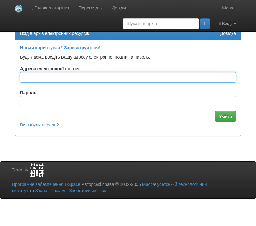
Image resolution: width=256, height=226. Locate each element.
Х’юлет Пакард (50, 190)
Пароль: (29, 92)
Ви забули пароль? (39, 124)
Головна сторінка (50, 8)
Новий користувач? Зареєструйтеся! (60, 47)
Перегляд (91, 7)
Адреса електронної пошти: (50, 68)
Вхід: (227, 23)
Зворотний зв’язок (87, 190)
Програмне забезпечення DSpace (46, 184)
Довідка (120, 7)
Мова (229, 7)
